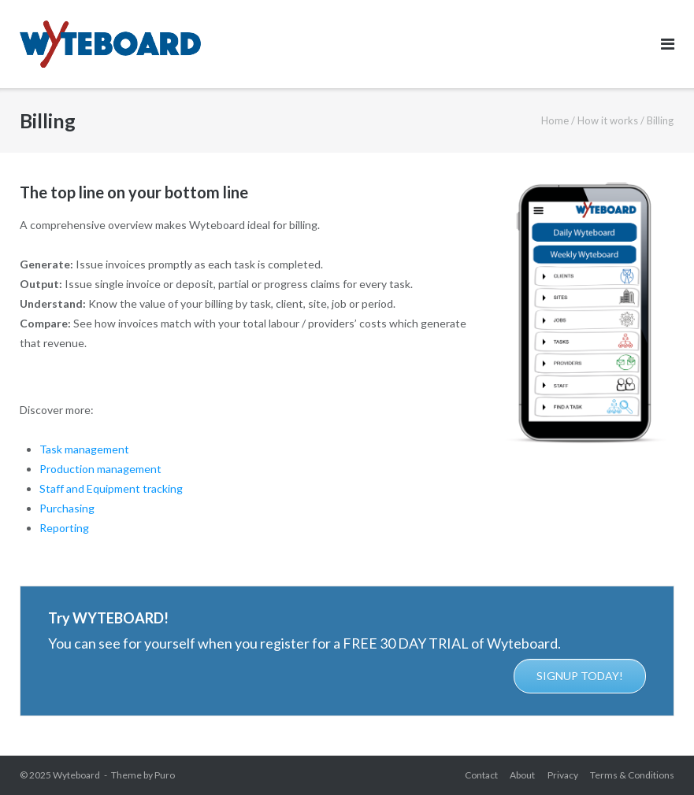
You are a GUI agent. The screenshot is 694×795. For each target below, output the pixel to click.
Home (555, 120)
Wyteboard (76, 775)
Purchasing (67, 508)
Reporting (64, 527)
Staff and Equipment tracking (111, 488)
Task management (84, 449)
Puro (164, 775)
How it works (607, 120)
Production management (100, 468)
